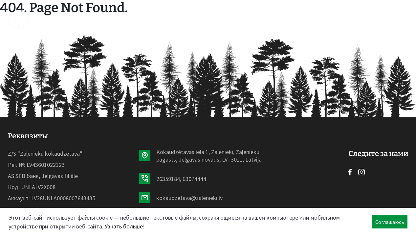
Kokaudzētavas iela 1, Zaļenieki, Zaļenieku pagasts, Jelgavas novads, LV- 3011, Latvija (209, 155)
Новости (186, 19)
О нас (216, 19)
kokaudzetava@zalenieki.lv (189, 198)
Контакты (281, 19)
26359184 (168, 179)
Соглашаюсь (389, 222)
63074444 (194, 179)
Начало (101, 19)
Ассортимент (143, 19)
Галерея (245, 19)
